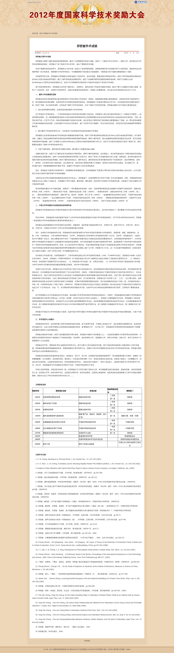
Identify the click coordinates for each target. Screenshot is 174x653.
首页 (41, 33)
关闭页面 (87, 641)
